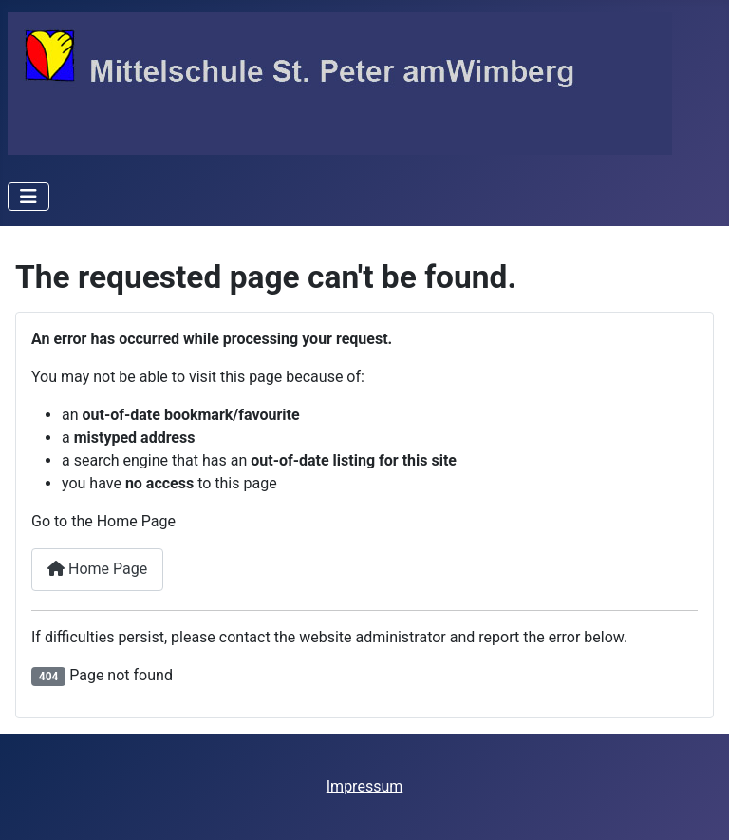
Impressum (365, 786)
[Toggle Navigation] (28, 196)
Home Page (97, 569)
